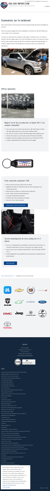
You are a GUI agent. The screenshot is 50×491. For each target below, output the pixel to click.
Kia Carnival (4, 397)
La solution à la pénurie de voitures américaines (12, 457)
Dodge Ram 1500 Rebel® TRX (8, 415)
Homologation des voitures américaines (10, 435)
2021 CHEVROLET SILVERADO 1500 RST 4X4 (12, 390)
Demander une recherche (15, 205)
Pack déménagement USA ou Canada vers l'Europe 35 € (14, 449)
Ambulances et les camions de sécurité (10, 464)
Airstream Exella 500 (6, 403)
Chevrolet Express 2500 (6, 458)
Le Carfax (3, 423)
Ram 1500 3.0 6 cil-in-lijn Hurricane (9, 376)
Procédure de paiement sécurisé (8, 421)
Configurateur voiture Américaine (9, 429)
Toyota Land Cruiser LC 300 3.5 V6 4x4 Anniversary (13, 393)
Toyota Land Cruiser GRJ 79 (7, 409)
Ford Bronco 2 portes (6, 399)
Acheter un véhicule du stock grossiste (10, 433)
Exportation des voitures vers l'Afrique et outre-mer (13, 453)
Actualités (3, 455)
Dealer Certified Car (5, 425)
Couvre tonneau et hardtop (7, 462)
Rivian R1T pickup (5, 388)
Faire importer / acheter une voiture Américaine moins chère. (15, 431)
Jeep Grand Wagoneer (6, 395)
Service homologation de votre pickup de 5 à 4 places (13, 437)
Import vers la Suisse (6, 441)
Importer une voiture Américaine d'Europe (11, 439)
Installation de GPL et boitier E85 (9, 451)
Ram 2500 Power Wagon (7, 411)
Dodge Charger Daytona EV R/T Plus (10, 374)
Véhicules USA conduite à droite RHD (9, 443)
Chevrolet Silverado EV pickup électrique (10, 378)
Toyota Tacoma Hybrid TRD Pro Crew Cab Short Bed (13, 372)
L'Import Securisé (5, 417)
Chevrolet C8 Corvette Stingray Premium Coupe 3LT (13, 413)
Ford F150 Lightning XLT (7, 382)
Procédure (10, 263)
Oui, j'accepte (6, 487)
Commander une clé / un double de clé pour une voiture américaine (17, 445)
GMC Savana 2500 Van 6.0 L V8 (8, 405)
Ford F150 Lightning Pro (7, 380)
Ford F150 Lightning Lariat (7, 384)
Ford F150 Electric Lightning (7, 386)
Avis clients (3, 460)
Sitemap (42, 488)
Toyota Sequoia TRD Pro (7, 391)
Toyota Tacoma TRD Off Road (8, 401)
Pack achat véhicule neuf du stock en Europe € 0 (12, 447)
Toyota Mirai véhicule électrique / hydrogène (11, 407)
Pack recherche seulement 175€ (17, 180)
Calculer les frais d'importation (8, 419)
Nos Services (4, 427)
